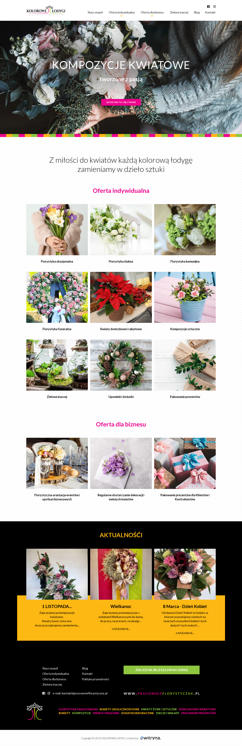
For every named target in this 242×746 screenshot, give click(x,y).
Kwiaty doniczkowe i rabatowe (121, 329)
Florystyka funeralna (57, 329)
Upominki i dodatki (121, 397)
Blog (197, 12)
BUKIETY (64, 713)
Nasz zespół (95, 12)
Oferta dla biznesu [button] (152, 12)
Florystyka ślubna (121, 261)
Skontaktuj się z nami (121, 102)
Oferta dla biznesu (54, 679)
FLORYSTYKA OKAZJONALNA (78, 709)
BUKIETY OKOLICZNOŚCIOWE (119, 709)
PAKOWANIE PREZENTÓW (198, 713)
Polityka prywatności (95, 679)
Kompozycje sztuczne (185, 329)
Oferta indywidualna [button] (122, 12)
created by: (143, 738)
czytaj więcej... (121, 628)
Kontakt (210, 12)
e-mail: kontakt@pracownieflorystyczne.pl (80, 693)
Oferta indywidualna (55, 673)
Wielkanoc (120, 606)
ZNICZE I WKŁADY (167, 713)
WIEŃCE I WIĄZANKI (106, 713)
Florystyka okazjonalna (57, 261)
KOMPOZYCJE (81, 713)
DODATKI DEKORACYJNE (137, 713)
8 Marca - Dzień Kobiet (185, 606)
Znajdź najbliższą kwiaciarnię (161, 670)
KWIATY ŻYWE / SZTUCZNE (159, 709)
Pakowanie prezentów (185, 397)
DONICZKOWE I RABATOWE (197, 709)
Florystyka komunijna (185, 261)
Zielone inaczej (179, 12)
